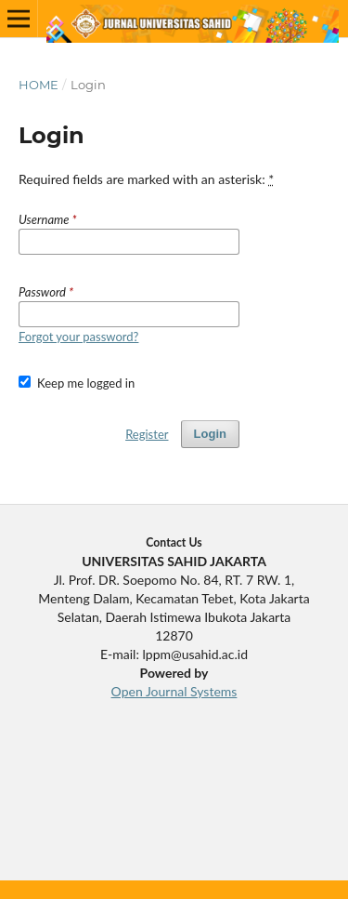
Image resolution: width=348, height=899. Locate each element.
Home (38, 84)
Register (146, 434)
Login (210, 434)
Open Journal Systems (174, 691)
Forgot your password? (78, 336)
